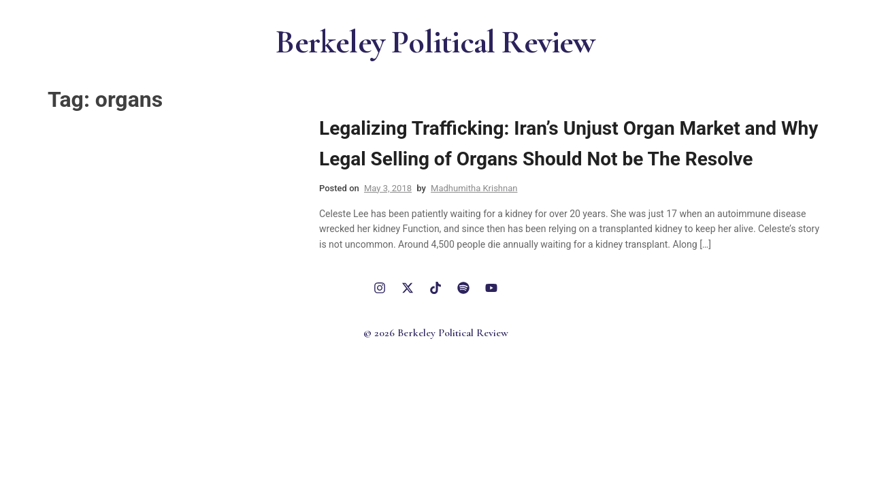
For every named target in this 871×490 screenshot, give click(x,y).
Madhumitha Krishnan (474, 188)
